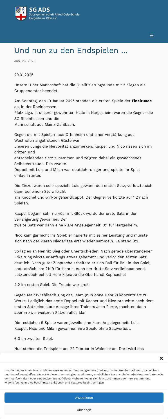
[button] (161, 362)
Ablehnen (84, 413)
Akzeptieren (84, 401)
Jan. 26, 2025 (25, 61)
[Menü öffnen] (152, 35)
